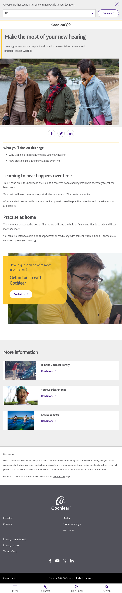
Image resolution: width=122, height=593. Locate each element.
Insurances (68, 530)
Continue (107, 13)
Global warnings (72, 524)
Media (66, 518)
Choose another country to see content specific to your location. (39, 4)
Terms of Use (59, 476)
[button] (51, 133)
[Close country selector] (117, 4)
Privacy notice (11, 545)
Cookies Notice (10, 578)
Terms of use (10, 551)
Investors (8, 518)
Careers (7, 524)
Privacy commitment (14, 539)
